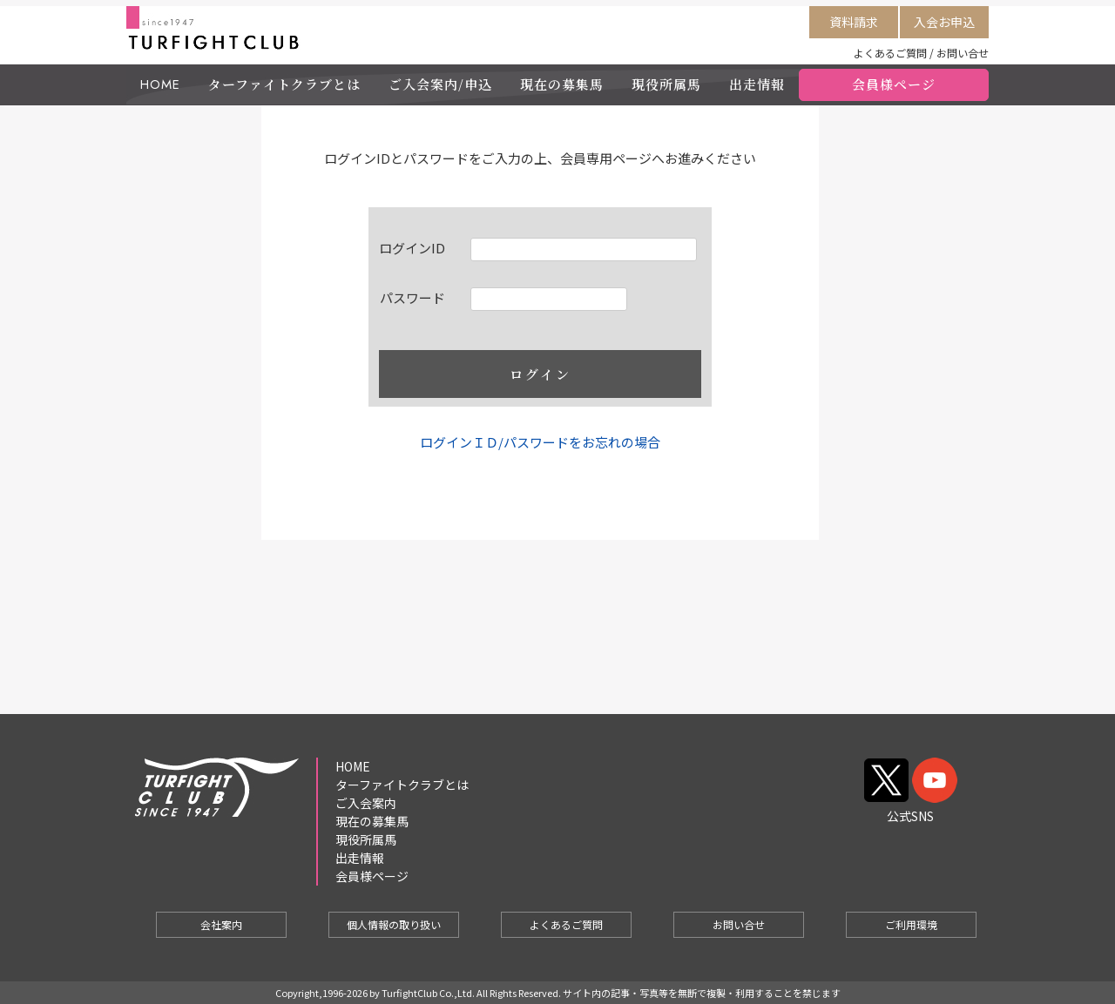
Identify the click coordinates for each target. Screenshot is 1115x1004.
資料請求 (853, 21)
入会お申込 (944, 21)
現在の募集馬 (562, 84)
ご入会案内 (365, 803)
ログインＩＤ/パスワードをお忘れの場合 (540, 442)
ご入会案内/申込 (440, 84)
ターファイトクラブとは (284, 84)
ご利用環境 (911, 924)
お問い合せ (962, 52)
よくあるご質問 (890, 52)
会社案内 (221, 924)
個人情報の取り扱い (394, 924)
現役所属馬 (666, 84)
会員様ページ (894, 84)
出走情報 (757, 84)
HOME (160, 84)
